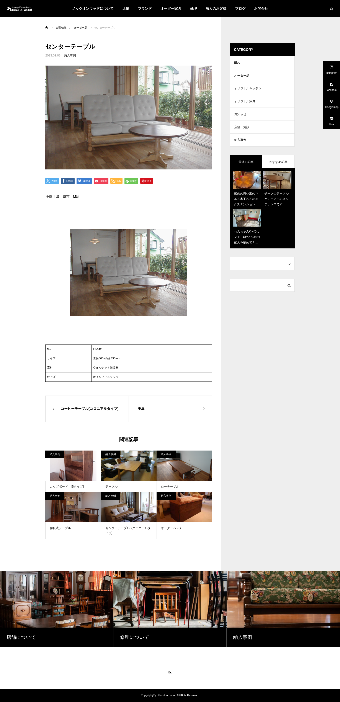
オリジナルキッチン (248, 88)
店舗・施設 (241, 127)
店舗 (125, 8)
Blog (237, 62)
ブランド (145, 8)
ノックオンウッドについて (93, 8)
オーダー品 (241, 75)
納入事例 (70, 55)
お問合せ (261, 8)
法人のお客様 (216, 8)
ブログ (240, 8)
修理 (193, 8)
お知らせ (240, 114)
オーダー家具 (170, 8)
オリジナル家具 (244, 101)
